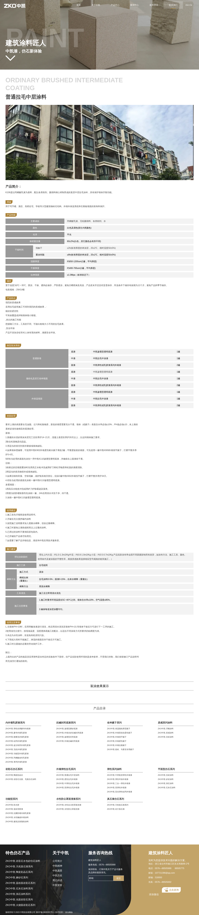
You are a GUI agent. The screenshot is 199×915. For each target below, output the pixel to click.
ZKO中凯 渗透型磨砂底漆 (67, 729)
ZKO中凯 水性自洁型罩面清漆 (68, 805)
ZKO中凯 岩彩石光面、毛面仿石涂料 (21, 779)
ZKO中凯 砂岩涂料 (166, 779)
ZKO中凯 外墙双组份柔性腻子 (119, 733)
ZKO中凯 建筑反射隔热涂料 (17, 821)
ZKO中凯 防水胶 (12, 805)
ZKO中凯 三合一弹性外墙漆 (118, 783)
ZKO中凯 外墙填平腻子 (117, 737)
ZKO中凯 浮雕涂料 (166, 729)
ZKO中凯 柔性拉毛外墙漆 (67, 779)
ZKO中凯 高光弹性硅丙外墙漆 (119, 792)
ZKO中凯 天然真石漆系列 (117, 805)
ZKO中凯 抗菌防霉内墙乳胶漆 (18, 813)
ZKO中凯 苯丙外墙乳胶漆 (16, 762)
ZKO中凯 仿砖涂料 (166, 737)
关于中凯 (96, 5)
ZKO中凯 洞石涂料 (166, 783)
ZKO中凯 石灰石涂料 (166, 787)
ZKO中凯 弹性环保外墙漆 (117, 779)
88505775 (179, 868)
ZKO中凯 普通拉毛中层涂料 (68, 775)
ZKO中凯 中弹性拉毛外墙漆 (68, 783)
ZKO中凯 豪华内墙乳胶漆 (16, 733)
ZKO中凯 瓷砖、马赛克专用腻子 (120, 749)
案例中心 (134, 5)
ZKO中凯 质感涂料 (166, 733)
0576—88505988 (107, 865)
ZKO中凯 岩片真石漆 (116, 809)
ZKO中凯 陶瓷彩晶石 (14, 775)
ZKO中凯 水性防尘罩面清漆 (68, 809)
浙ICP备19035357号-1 (45, 912)
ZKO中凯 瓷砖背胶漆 (14, 809)
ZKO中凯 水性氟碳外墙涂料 (17, 817)
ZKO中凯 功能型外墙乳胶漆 (17, 753)
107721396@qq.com (165, 873)
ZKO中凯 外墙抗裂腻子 (117, 745)
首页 (78, 5)
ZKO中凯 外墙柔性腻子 (117, 741)
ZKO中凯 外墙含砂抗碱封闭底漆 (69, 733)
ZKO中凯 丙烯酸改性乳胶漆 (17, 758)
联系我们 (173, 5)
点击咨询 (174, 890)
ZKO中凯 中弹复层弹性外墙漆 (119, 775)
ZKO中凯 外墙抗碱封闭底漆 (68, 741)
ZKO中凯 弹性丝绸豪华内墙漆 (18, 729)
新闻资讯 (154, 5)
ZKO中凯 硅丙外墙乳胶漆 (16, 741)
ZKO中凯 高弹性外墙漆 (117, 787)
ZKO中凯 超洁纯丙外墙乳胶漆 (18, 745)
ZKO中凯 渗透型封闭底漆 (67, 737)
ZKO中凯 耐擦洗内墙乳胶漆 (17, 737)
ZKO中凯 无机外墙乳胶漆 (16, 749)
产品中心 (115, 5)
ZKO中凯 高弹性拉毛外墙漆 (68, 787)
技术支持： (64, 912)
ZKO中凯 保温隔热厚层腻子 (118, 729)
